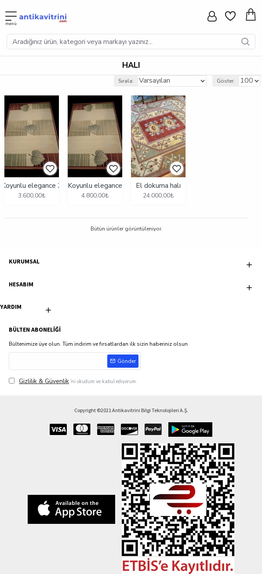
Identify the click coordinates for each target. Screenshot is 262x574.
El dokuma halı (158, 186)
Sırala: (126, 80)
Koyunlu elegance (95, 186)
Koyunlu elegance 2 (31, 186)
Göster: (226, 80)
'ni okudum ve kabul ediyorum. (73, 381)
